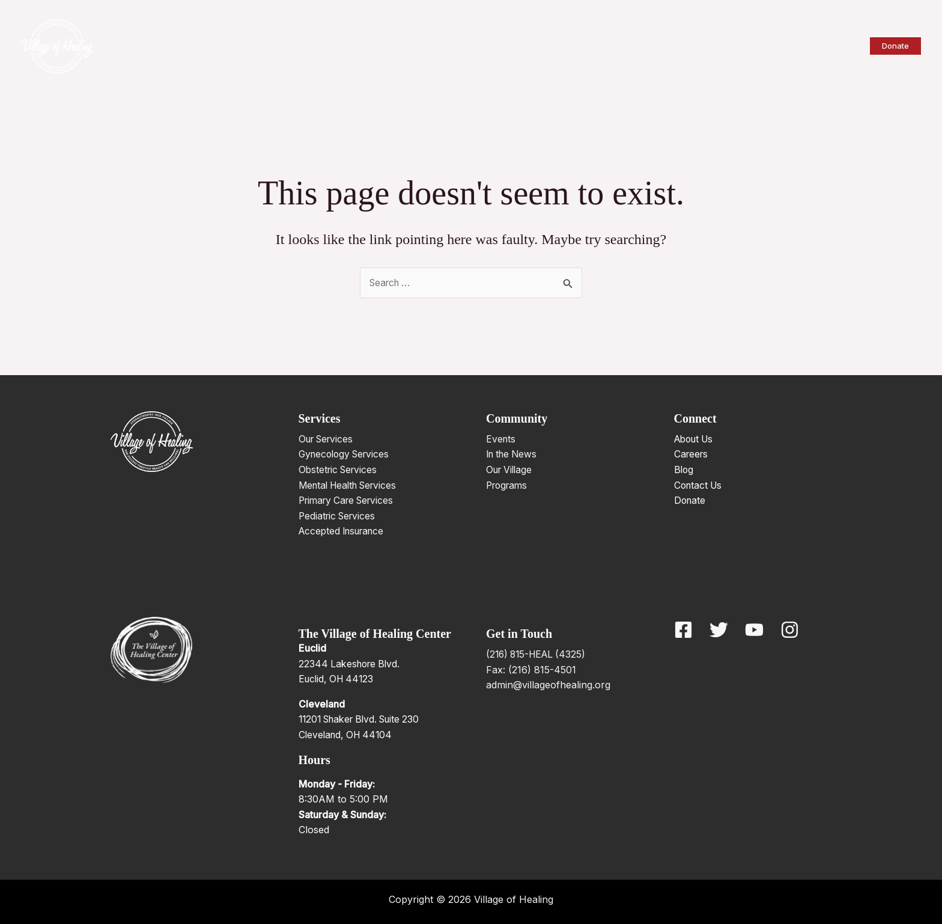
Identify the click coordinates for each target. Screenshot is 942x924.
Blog (684, 470)
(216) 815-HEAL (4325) (538, 655)
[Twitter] (719, 630)
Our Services (328, 439)
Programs (508, 485)
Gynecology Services (347, 454)
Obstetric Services (340, 470)
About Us (696, 439)
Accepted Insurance (345, 531)
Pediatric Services (339, 516)
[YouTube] (754, 630)
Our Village (511, 470)
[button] (895, 46)
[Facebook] (683, 630)
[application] (419, 46)
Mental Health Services (352, 485)
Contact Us (699, 485)
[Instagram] (789, 630)
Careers (692, 454)
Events (501, 439)
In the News (513, 454)
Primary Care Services (350, 501)
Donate (690, 501)
